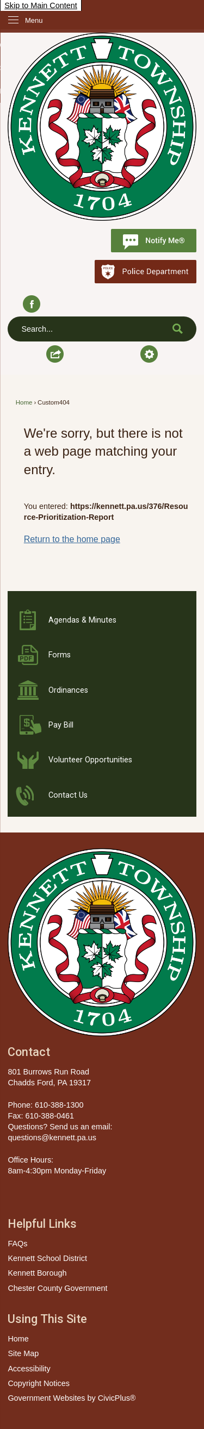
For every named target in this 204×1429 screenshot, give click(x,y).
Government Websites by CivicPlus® (71, 1398)
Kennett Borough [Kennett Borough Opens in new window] (37, 1273)
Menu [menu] (34, 20)
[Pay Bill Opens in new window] (102, 725)
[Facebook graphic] (31, 304)
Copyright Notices (39, 1383)
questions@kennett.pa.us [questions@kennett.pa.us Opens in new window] (52, 1137)
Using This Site (47, 1319)
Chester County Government (57, 1288)
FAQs (17, 1243)
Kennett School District (47, 1258)
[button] (177, 328)
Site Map (23, 1353)
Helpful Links (42, 1224)
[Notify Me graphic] (153, 240)
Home (24, 402)
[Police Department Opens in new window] (145, 271)
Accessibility (29, 1368)
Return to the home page (72, 539)
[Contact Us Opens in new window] (102, 795)
